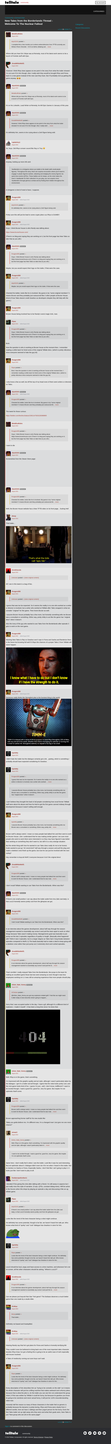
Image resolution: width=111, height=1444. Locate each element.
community (25, 2)
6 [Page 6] (67, 29)
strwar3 (14, 1132)
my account (100, 2)
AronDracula (16, 570)
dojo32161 (14, 41)
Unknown (14, 577)
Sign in (7, 1426)
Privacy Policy (49, 1437)
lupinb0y (15, 753)
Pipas (14, 321)
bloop (14, 516)
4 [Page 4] (64, 29)
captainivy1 (16, 142)
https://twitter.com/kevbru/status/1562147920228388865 (26, 415)
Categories (98, 11)
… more (48, 47)
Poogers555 (16, 197)
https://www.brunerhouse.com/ (17, 232)
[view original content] (31, 577)
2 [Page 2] (61, 29)
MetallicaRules (17, 34)
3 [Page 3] (63, 29)
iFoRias (14, 1306)
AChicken (14, 992)
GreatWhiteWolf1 (18, 63)
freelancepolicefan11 (19, 1178)
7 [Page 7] (69, 29)
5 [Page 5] (66, 29)
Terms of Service (38, 1437)
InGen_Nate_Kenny (19, 985)
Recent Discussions (82, 28)
